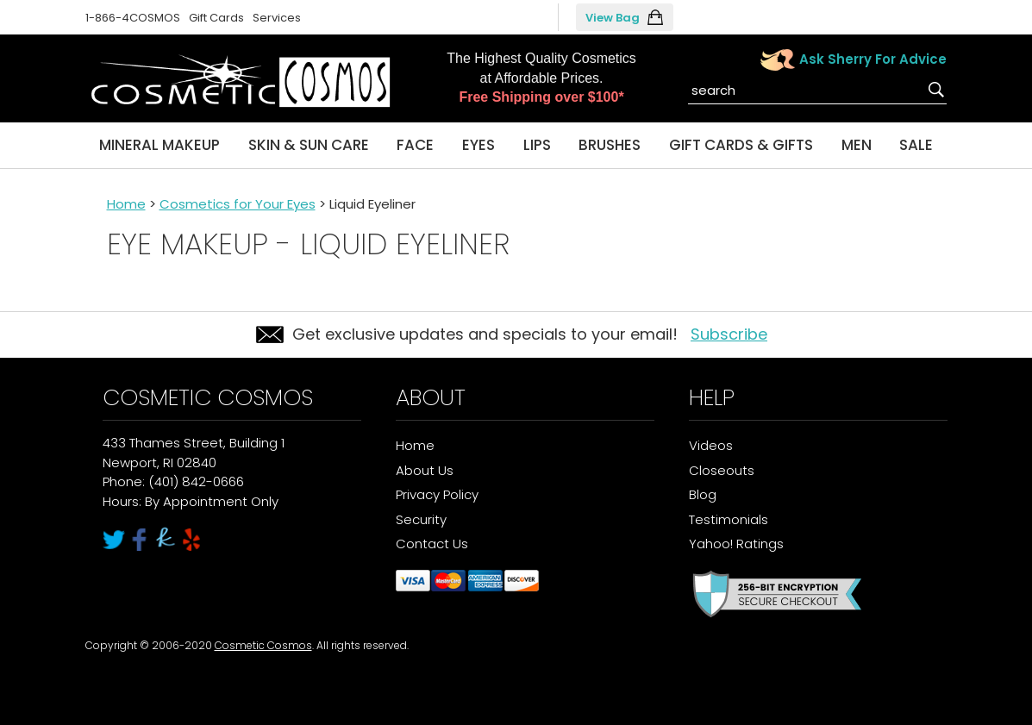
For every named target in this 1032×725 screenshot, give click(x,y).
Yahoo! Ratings (736, 543)
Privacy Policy (437, 494)
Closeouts (721, 470)
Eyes (478, 144)
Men (856, 144)
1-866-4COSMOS (132, 17)
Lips (537, 144)
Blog (702, 494)
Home (126, 204)
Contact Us (432, 543)
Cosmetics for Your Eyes (237, 204)
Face (415, 144)
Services (277, 17)
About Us (424, 470)
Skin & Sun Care (308, 144)
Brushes (610, 144)
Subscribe (729, 334)
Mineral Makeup (159, 144)
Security (421, 519)
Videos (711, 445)
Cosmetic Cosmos (263, 645)
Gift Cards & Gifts (741, 144)
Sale (916, 144)
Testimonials (728, 519)
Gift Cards (216, 17)
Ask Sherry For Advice (873, 59)
